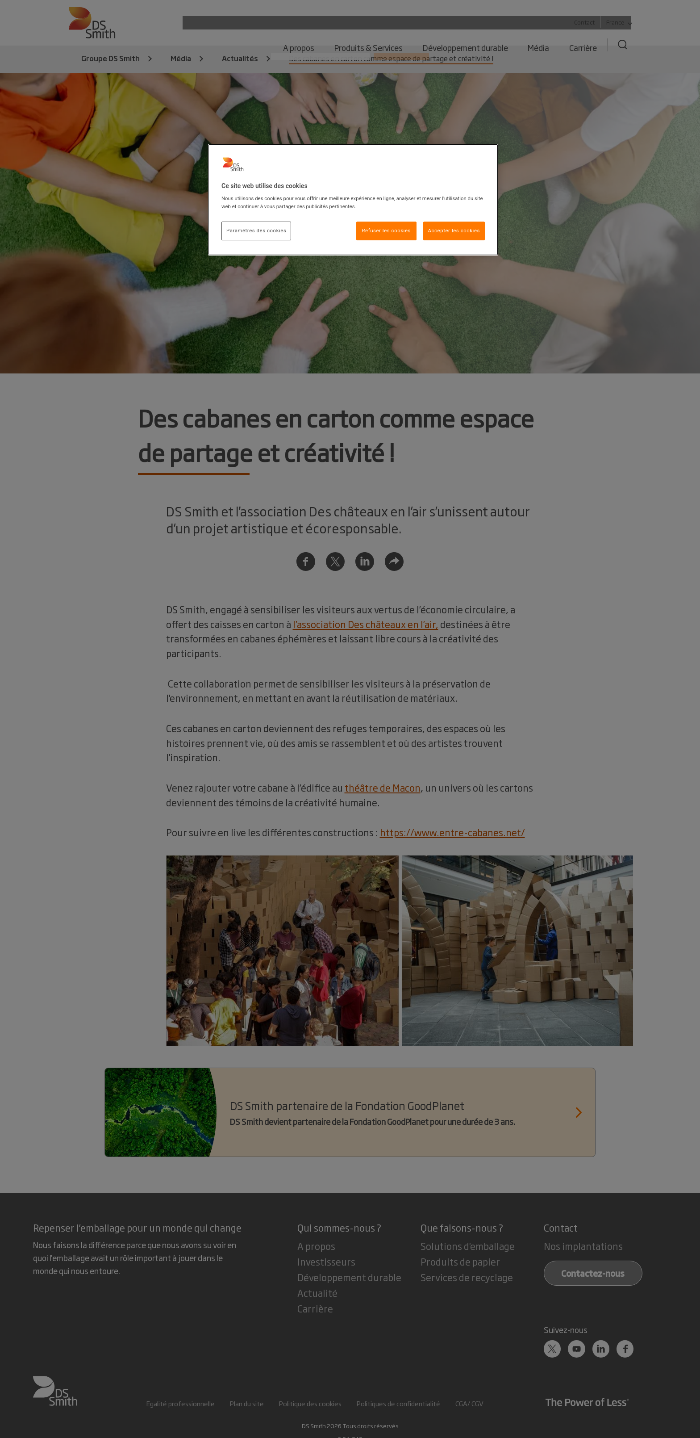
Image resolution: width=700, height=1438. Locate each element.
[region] (353, 200)
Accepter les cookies (454, 230)
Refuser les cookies (386, 230)
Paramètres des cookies (256, 230)
